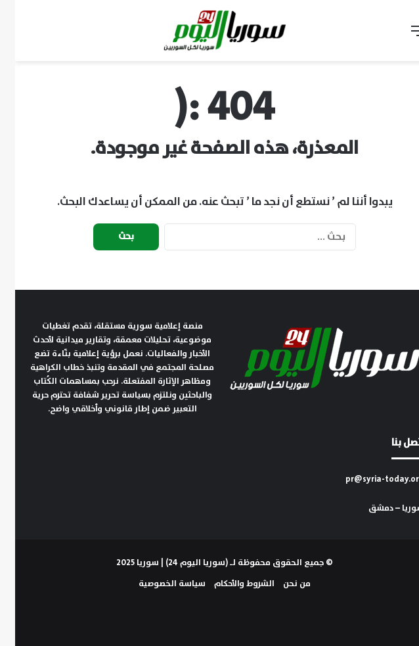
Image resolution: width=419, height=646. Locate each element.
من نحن (282, 584)
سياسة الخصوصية (156, 584)
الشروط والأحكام (229, 584)
